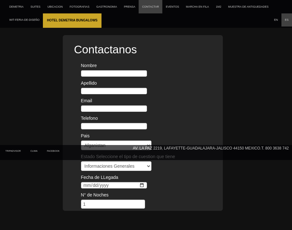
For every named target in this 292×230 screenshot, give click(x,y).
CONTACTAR (150, 6)
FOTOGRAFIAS (79, 6)
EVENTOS (172, 6)
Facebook (54, 151)
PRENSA (129, 6)
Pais (85, 135)
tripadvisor (13, 151)
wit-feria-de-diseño (24, 19)
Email (86, 100)
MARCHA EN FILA (197, 6)
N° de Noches (95, 194)
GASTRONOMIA (106, 6)
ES (287, 19)
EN (276, 19)
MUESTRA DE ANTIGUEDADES (248, 6)
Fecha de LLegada (99, 177)
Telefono (89, 118)
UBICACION (55, 6)
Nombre (89, 65)
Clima (34, 151)
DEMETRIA (16, 6)
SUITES (35, 6)
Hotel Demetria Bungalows (72, 20)
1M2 (218, 6)
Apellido (89, 83)
